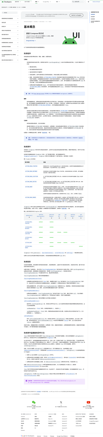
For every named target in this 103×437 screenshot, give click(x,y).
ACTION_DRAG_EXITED (30, 181)
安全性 (22, 421)
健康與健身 (37, 421)
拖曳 (36, 139)
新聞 (22, 425)
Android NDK (79, 425)
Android (23, 416)
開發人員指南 (79, 419)
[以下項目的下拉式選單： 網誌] (60, 1)
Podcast (23, 430)
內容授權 (38, 391)
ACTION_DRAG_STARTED (31, 166)
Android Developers (28, 21)
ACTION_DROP (28, 186)
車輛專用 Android (52, 423)
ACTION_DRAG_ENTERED (31, 171)
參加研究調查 (92, 423)
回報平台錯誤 (92, 416)
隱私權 (36, 425)
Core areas (12, 7)
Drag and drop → (31, 40)
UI (19, 7)
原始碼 (22, 423)
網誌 (57, 1)
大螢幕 (49, 416)
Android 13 (64, 421)
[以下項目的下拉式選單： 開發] (39, 1)
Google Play (46, 1)
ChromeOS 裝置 (52, 421)
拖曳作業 (44, 132)
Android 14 (64, 419)
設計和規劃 (27, 1)
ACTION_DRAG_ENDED (30, 197)
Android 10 (64, 428)
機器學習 (37, 419)
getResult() (58, 200)
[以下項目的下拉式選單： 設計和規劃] (32, 1)
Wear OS (50, 419)
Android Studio (96, 1)
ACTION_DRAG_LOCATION (31, 176)
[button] (8, 18)
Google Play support (93, 421)
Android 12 (64, 423)
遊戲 (36, 416)
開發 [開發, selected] (36, 1)
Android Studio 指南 (80, 416)
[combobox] (79, 1)
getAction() (29, 215)
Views (24, 7)
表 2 (64, 200)
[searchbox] (10, 13)
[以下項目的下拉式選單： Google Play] (51, 1)
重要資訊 (17, 1)
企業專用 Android (25, 419)
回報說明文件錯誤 (93, 419)
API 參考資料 (78, 421)
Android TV (50, 425)
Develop (4, 7)
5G (35, 428)
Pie (62, 430)
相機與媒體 (37, 423)
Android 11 (64, 425)
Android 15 (64, 416)
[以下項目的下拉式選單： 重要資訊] (21, 1)
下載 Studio (78, 423)
